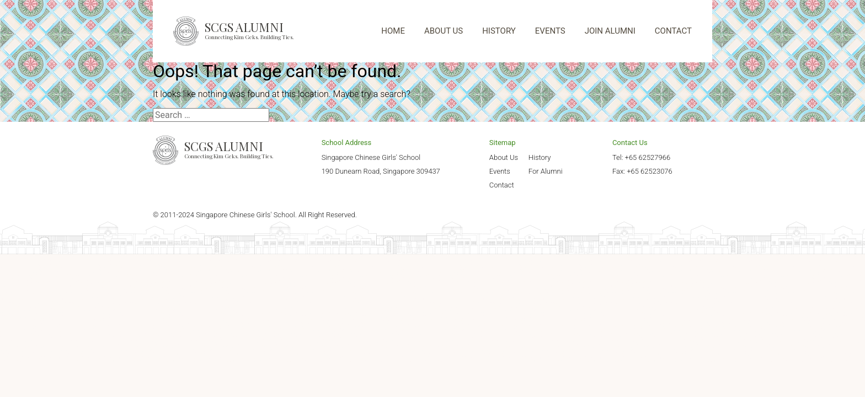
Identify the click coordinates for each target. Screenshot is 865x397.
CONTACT (673, 31)
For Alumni (545, 171)
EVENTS (550, 31)
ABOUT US (443, 31)
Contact (501, 185)
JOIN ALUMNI (610, 31)
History (539, 157)
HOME (393, 31)
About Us (503, 157)
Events (499, 171)
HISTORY (499, 31)
